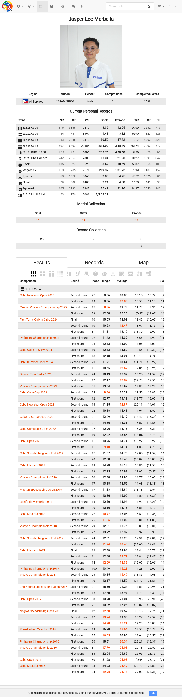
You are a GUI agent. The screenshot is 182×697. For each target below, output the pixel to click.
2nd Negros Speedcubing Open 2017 (43, 586)
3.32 (122, 133)
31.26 (121, 188)
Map (144, 262)
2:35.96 (103, 152)
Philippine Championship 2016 (39, 641)
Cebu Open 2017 (30, 599)
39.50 (104, 139)
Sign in (174, 6)
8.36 (105, 127)
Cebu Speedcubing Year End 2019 (41, 453)
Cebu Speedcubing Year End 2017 (41, 538)
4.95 (122, 176)
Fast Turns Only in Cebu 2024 (39, 319)
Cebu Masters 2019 (32, 465)
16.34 (104, 158)
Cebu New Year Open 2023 (37, 404)
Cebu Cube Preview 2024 (36, 350)
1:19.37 (103, 170)
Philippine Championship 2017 (39, 568)
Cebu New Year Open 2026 (37, 295)
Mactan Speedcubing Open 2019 (41, 489)
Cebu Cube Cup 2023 (33, 392)
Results (41, 262)
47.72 (121, 139)
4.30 (122, 182)
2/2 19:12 (102, 194)
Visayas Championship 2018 (38, 526)
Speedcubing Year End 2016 (38, 629)
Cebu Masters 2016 (32, 665)
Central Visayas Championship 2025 (43, 307)
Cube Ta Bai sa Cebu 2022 (36, 416)
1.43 (105, 133)
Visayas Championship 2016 (38, 647)
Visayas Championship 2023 (38, 386)
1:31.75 (120, 170)
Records (94, 262)
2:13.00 (103, 145)
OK (153, 693)
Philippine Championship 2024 (39, 337)
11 (83, 220)
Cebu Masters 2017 (32, 550)
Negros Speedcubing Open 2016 (40, 611)
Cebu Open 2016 (30, 659)
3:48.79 (120, 145)
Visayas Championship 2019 (38, 477)
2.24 (105, 182)
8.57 (105, 164)
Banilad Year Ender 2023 (36, 374)
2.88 (105, 176)
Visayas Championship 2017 (38, 574)
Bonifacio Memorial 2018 (36, 501)
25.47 (104, 188)
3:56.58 (120, 152)
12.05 (121, 127)
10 (37, 220)
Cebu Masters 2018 (32, 514)
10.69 (121, 164)
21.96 (121, 158)
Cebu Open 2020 (30, 441)
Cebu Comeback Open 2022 (38, 429)
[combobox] (130, 6)
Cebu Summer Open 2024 (36, 362)
